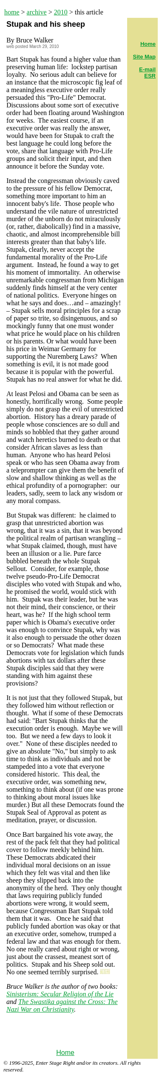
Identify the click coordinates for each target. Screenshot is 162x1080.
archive (37, 12)
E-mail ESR (147, 72)
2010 (61, 12)
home (12, 12)
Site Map (144, 56)
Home (65, 1052)
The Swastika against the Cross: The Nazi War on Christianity (62, 1005)
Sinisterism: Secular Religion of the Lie (60, 994)
